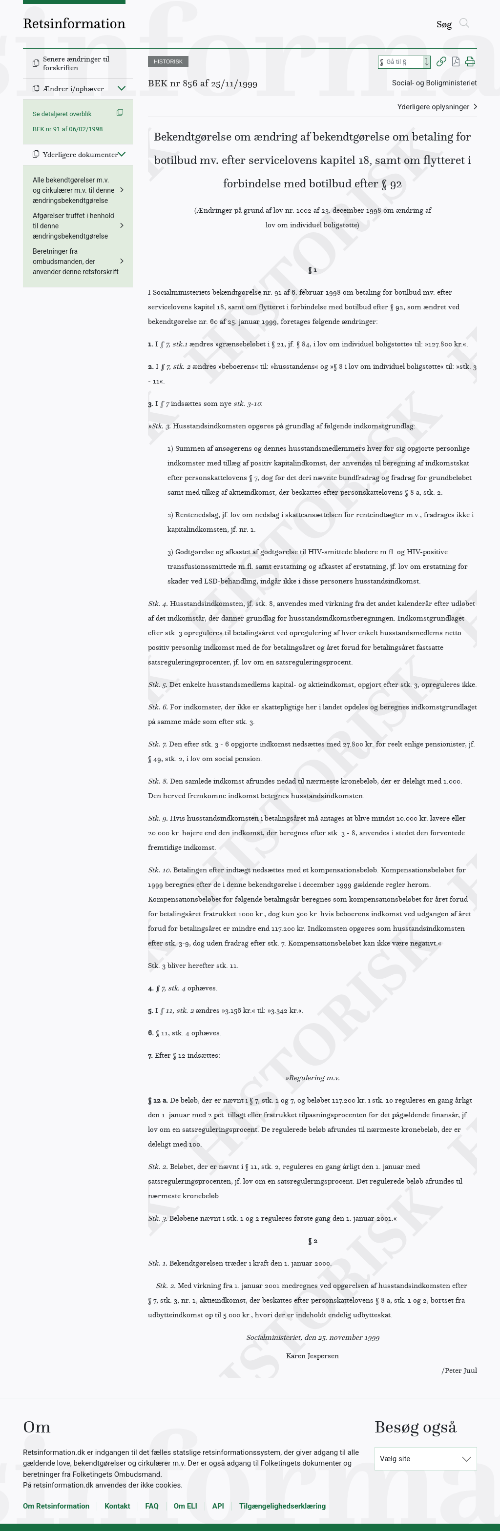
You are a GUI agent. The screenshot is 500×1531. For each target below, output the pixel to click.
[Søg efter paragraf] (404, 62)
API (218, 1506)
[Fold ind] (121, 88)
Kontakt (117, 1506)
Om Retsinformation (56, 1506)
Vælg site (395, 1458)
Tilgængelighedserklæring (282, 1506)
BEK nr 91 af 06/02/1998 (68, 129)
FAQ (152, 1506)
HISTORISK (168, 61)
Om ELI (185, 1506)
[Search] (427, 62)
